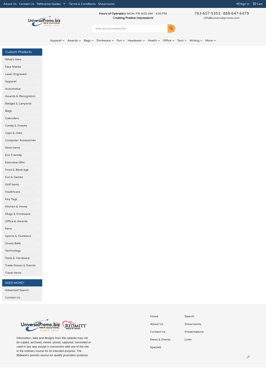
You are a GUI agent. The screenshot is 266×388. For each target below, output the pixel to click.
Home (154, 316)
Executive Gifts (15, 162)
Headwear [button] (135, 40)
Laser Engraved (15, 74)
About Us (10, 4)
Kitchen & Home (16, 206)
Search (189, 316)
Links (188, 339)
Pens (8, 228)
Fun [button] (119, 40)
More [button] (209, 40)
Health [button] (152, 40)
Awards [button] (72, 40)
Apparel (10, 81)
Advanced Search (17, 290)
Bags (8, 111)
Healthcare (12, 192)
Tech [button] (180, 40)
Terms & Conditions (82, 4)
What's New (13, 59)
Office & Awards (16, 221)
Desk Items (12, 147)
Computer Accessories (20, 140)
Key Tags (11, 199)
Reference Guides (49, 4)
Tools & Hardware (17, 258)
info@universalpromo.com (221, 18)
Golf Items (12, 184)
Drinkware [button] (104, 40)
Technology (13, 251)
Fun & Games (14, 177)
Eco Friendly (13, 155)
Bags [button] (87, 40)
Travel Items (13, 273)
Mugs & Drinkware (18, 214)
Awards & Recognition (20, 96)
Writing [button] (194, 40)
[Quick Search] (129, 28)
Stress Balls (13, 243)
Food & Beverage (17, 170)
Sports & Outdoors (18, 236)
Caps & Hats (13, 133)
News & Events (160, 339)
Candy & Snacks (16, 125)
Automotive (13, 89)
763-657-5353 (207, 13)
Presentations (194, 332)
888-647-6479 (236, 13)
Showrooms (106, 4)
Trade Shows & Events (20, 265)
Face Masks (13, 67)
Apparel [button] (55, 40)
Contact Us (26, 4)
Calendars (12, 118)
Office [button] (167, 40)
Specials (155, 347)
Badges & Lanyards (18, 103)
